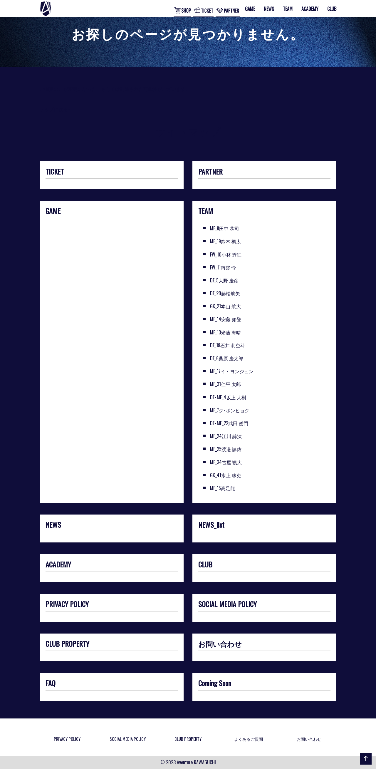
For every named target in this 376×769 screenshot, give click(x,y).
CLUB (205, 564)
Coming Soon (214, 683)
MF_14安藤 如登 (225, 319)
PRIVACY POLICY (67, 604)
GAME (53, 211)
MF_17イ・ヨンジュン (232, 371)
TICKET (55, 172)
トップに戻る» (55, 109)
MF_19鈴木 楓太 (225, 241)
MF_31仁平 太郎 (225, 384)
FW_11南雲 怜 (223, 267)
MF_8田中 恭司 (224, 228)
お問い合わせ (220, 644)
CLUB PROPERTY (67, 644)
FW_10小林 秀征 (225, 254)
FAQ (51, 683)
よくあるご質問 (248, 739)
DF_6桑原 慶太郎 (226, 358)
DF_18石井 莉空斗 (227, 345)
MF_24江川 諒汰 (226, 436)
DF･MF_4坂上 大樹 (228, 397)
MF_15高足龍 (222, 488)
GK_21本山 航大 (225, 306)
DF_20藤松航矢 (225, 293)
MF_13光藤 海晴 (225, 332)
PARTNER (210, 172)
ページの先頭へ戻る (364, 764)
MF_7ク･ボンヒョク (229, 410)
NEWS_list (211, 525)
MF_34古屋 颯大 (226, 462)
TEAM (205, 211)
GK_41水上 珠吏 (225, 475)
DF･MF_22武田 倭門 (229, 423)
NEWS (53, 525)
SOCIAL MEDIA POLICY (227, 604)
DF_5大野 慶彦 (224, 280)
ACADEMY (58, 564)
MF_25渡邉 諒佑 (225, 449)
